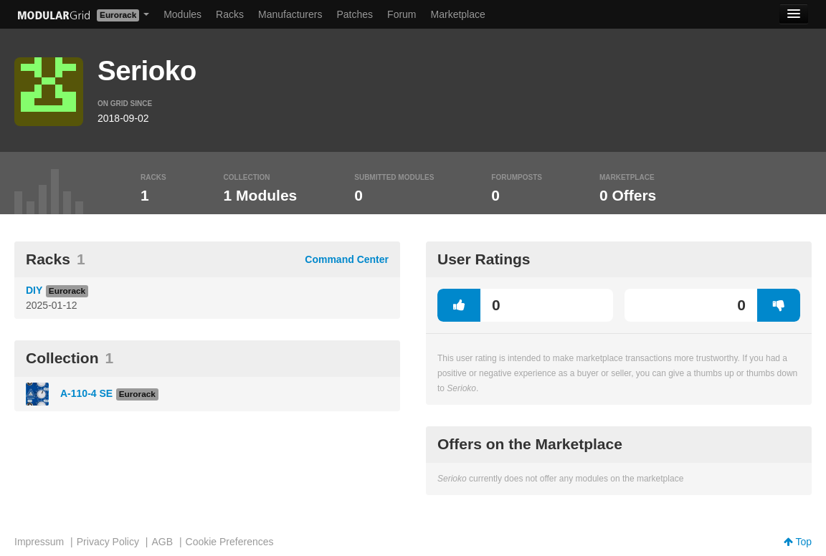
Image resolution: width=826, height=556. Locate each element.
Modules (182, 14)
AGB (162, 541)
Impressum (39, 541)
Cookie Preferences (230, 541)
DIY (34, 290)
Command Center (347, 259)
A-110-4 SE (86, 393)
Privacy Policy (108, 541)
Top (798, 541)
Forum (401, 14)
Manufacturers (290, 14)
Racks (230, 14)
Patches (354, 14)
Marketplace (458, 14)
